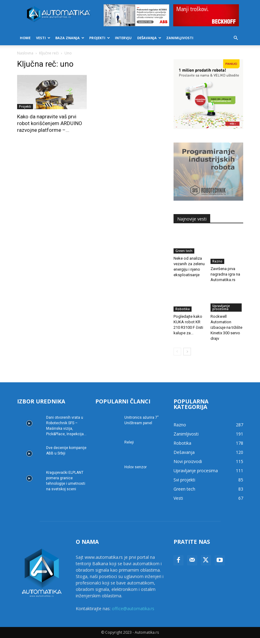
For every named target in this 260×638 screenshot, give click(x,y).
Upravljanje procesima (221, 307)
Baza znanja (69, 37)
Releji (129, 442)
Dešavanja (149, 37)
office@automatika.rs (133, 608)
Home (25, 37)
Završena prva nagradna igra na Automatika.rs (225, 274)
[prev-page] (177, 351)
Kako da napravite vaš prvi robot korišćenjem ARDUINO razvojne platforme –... (49, 123)
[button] (236, 38)
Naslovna (25, 53)
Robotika (182, 309)
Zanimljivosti (179, 37)
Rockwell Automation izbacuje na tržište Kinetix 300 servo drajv (226, 327)
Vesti (43, 37)
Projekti (99, 37)
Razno (217, 261)
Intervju (123, 37)
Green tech (183, 251)
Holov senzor (135, 467)
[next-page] (187, 351)
